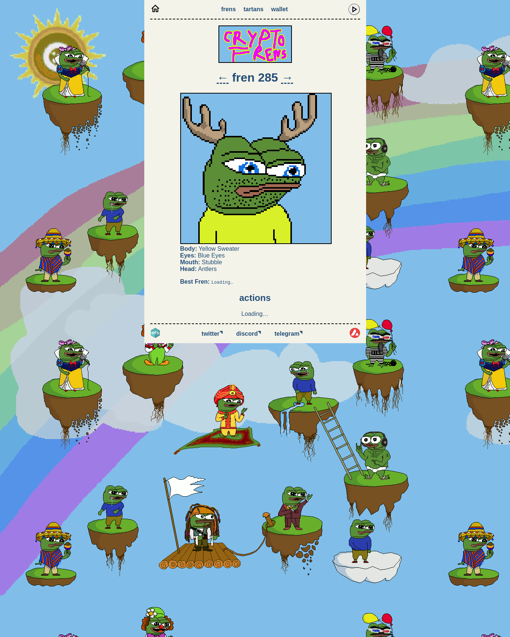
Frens (228, 9)
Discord (248, 333)
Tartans (253, 9)
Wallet (279, 9)
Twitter (212, 333)
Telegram (289, 333)
